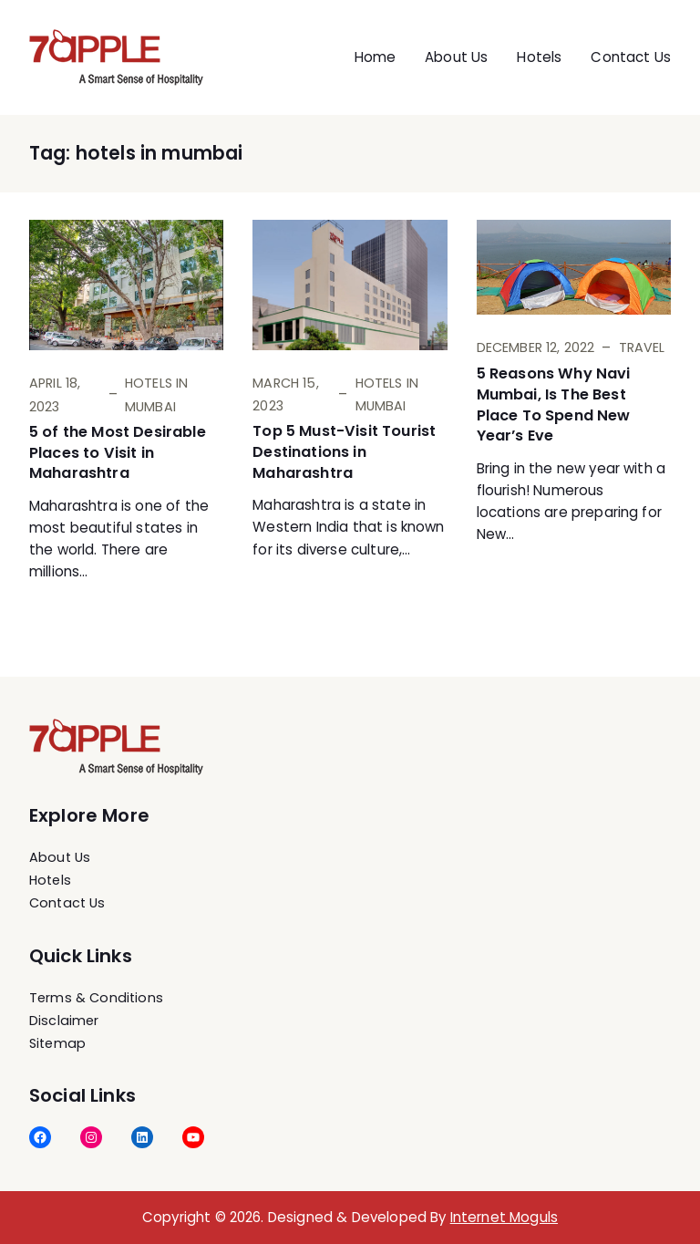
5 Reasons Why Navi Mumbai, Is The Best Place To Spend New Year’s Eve (554, 405)
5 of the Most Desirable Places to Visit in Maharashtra (117, 452)
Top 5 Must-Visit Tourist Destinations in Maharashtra (344, 451)
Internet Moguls (504, 1217)
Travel (642, 347)
